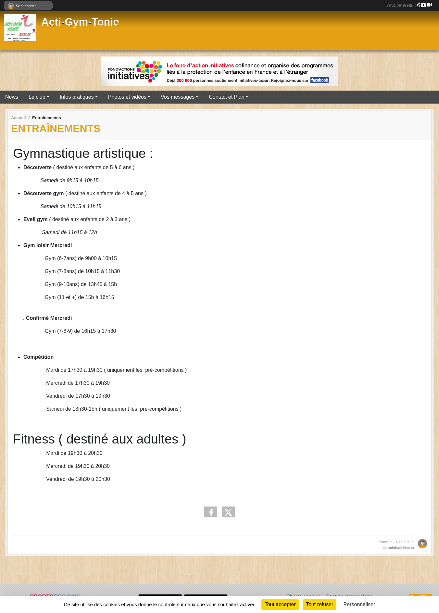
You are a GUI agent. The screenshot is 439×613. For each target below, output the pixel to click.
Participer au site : (409, 5)
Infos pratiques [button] (77, 97)
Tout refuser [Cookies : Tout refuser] (319, 604)
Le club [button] (37, 97)
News (11, 97)
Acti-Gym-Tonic (80, 22)
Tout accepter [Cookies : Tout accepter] (280, 604)
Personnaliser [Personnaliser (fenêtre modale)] (359, 604)
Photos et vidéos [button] (127, 97)
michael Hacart (401, 548)
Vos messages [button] (177, 97)
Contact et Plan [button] (226, 97)
